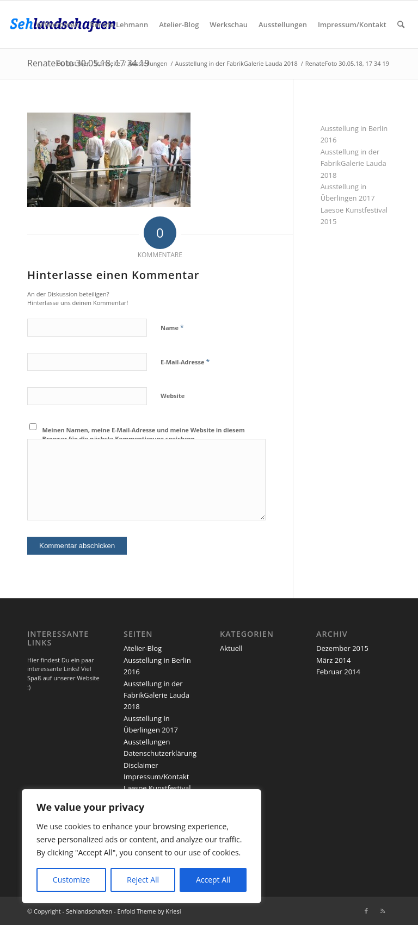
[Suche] (401, 24)
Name (172, 327)
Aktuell (231, 648)
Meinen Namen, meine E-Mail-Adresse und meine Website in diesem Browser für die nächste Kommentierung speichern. (143, 434)
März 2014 (333, 660)
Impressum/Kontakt (156, 776)
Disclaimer (141, 765)
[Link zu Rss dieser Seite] (382, 911)
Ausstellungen (147, 742)
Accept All (213, 879)
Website (173, 396)
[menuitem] (57, 24)
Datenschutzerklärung (160, 753)
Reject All (143, 879)
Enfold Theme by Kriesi (149, 911)
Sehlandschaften (89, 911)
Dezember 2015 (342, 648)
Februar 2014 (338, 671)
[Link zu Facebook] (366, 911)
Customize (71, 879)
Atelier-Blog (143, 648)
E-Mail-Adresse (185, 362)
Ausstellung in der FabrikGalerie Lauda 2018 (353, 163)
